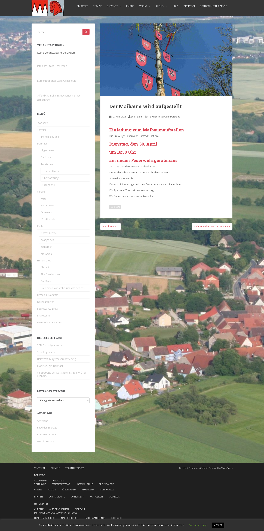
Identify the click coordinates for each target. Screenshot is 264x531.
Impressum (189, 6)
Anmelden (42, 420)
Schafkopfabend (46, 352)
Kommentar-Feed (47, 434)
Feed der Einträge (47, 427)
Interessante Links (47, 308)
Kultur (130, 6)
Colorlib (204, 468)
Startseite (82, 6)
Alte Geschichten (50, 274)
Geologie (46, 157)
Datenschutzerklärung (213, 6)
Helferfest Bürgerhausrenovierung (56, 359)
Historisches (44, 260)
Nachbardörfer (45, 301)
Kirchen (160, 6)
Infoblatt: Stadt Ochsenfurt (52, 66)
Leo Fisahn (137, 116)
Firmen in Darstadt (47, 295)
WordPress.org (45, 441)
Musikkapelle (48, 219)
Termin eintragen (50, 136)
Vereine (143, 6)
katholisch (46, 246)
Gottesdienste (49, 233)
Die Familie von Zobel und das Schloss (63, 288)
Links (175, 6)
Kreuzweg (46, 253)
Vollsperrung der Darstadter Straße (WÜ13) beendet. (61, 374)
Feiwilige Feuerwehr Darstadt (164, 116)
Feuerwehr (47, 212)
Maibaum (115, 206)
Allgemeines (47, 150)
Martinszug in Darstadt (50, 365)
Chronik (45, 267)
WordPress (226, 468)
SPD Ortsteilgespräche (50, 345)
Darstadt (112, 6)
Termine (97, 6)
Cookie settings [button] (198, 525)
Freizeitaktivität (51, 171)
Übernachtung (50, 178)
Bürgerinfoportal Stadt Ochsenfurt (56, 80)
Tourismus (47, 164)
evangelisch (47, 240)
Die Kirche (46, 281)
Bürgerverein (48, 205)
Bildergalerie (48, 184)
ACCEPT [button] (218, 525)
